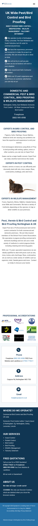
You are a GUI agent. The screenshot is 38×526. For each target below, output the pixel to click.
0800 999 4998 (19, 117)
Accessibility (10, 511)
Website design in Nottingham (12, 520)
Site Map (17, 511)
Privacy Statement (26, 511)
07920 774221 (13, 274)
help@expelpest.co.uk (19, 398)
